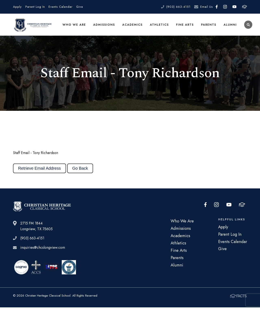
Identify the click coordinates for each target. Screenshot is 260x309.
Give (79, 6)
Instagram (225, 7)
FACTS (244, 7)
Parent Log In (35, 6)
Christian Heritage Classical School (32, 25)
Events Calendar (61, 6)
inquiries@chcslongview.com (42, 249)
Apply (17, 6)
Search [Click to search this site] (247, 25)
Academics (132, 25)
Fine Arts (184, 25)
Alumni (229, 25)
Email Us (206, 6)
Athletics (158, 25)
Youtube (234, 7)
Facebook (217, 7)
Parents (208, 25)
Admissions (103, 25)
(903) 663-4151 (178, 6)
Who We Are (74, 25)
